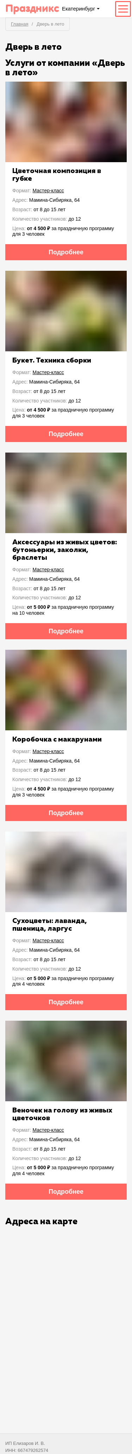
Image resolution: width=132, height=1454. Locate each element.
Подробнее (66, 252)
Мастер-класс (48, 190)
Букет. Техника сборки (51, 360)
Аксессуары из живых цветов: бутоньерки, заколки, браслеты (64, 550)
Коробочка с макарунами (57, 739)
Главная (19, 24)
